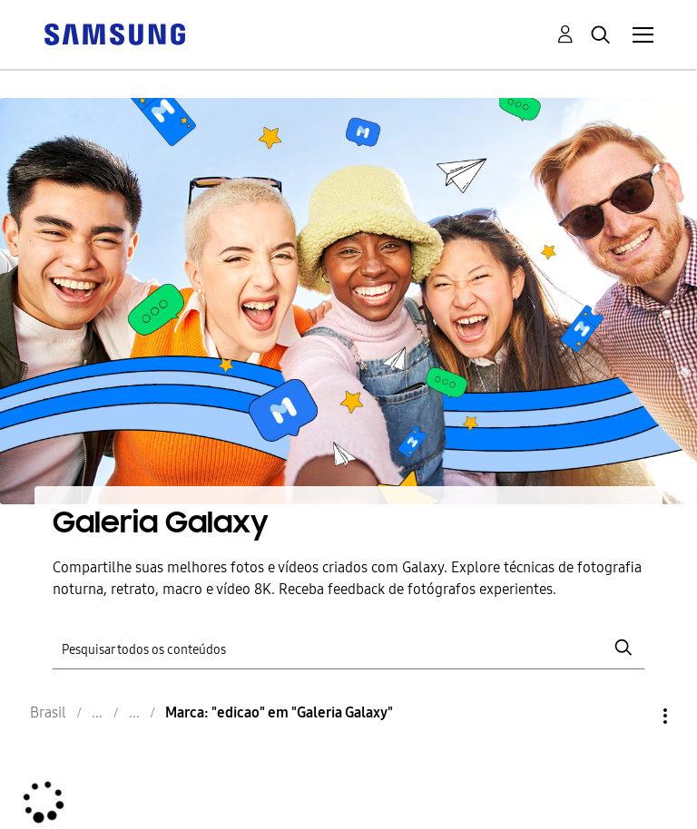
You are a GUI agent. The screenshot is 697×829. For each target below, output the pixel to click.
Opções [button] (634, 716)
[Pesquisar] (348, 648)
